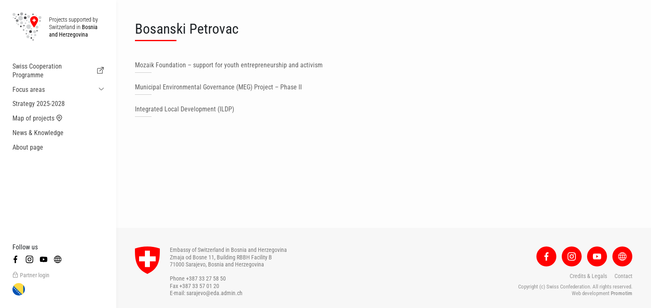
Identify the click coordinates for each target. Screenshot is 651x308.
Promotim (621, 293)
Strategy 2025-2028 (38, 104)
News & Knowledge (38, 133)
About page (27, 147)
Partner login (30, 275)
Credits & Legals (588, 276)
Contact (623, 276)
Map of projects (37, 118)
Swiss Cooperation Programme (58, 70)
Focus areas (28, 90)
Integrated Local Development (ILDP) (184, 109)
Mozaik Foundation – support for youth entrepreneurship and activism (229, 65)
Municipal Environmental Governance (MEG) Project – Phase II (218, 87)
